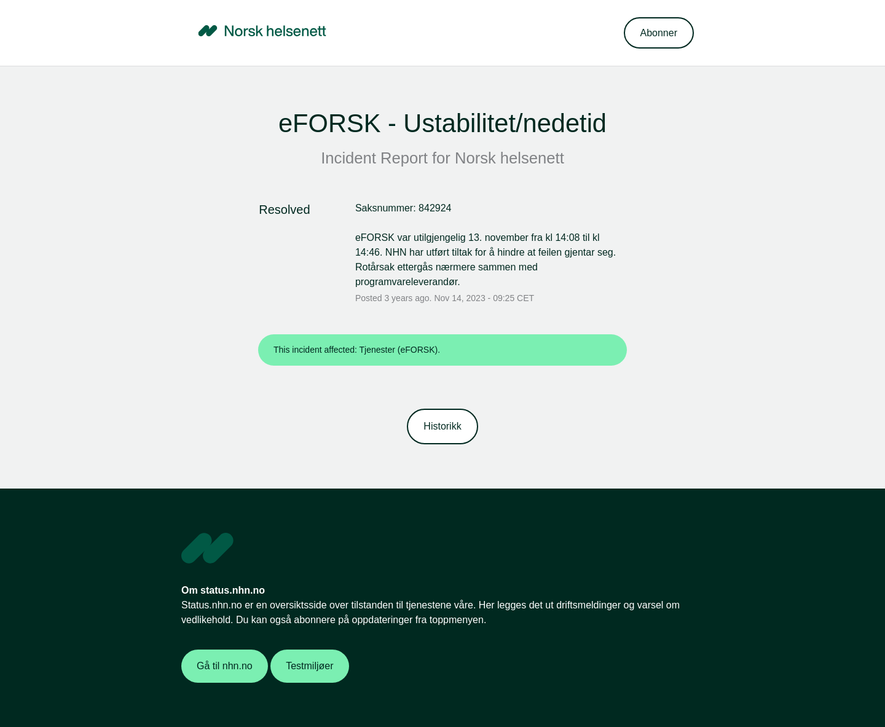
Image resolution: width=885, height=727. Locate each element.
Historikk (442, 426)
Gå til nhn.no (225, 666)
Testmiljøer (309, 666)
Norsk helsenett (509, 158)
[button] (659, 33)
